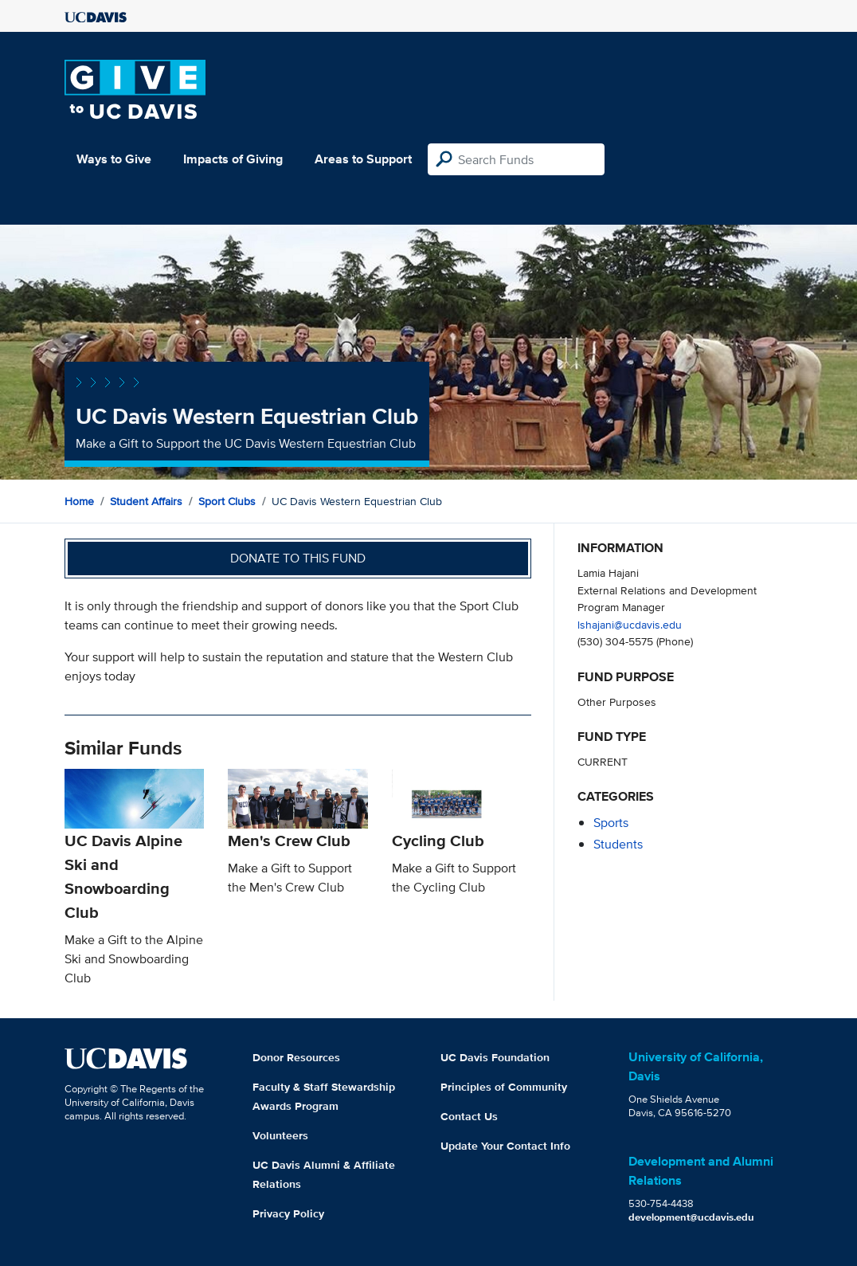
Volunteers (280, 1135)
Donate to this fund (298, 558)
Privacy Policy (288, 1213)
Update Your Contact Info (505, 1146)
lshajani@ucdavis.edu (629, 624)
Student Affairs (146, 501)
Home (79, 501)
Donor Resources (296, 1057)
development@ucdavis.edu (691, 1217)
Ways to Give (113, 159)
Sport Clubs (227, 501)
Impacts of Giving (233, 159)
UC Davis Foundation (495, 1057)
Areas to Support (363, 159)
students (618, 844)
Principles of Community (503, 1087)
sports (610, 822)
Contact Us (469, 1116)
